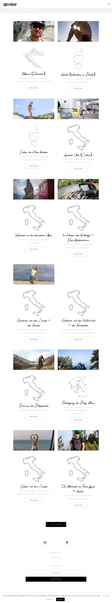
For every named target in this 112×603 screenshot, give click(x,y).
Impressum (56, 558)
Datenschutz (55, 552)
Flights (88, 407)
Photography (39, 159)
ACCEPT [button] (60, 599)
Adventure (24, 78)
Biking (88, 329)
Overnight (27, 333)
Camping (44, 78)
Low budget (32, 81)
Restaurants (45, 81)
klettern (20, 81)
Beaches (35, 78)
